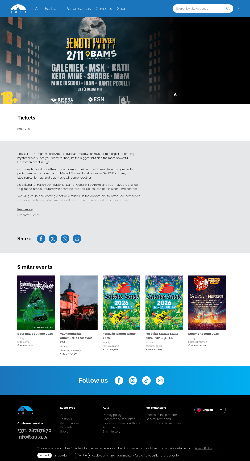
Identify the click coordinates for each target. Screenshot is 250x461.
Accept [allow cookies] (44, 455)
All (37, 8)
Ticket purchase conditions (121, 423)
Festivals (52, 8)
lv (238, 8)
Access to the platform (161, 415)
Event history (111, 431)
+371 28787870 (34, 430)
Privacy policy (112, 415)
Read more (24, 209)
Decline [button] (82, 455)
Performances (78, 8)
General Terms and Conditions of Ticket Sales (163, 421)
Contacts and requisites (119, 419)
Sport (122, 8)
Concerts (104, 8)
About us (109, 427)
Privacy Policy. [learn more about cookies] (203, 448)
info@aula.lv (32, 437)
